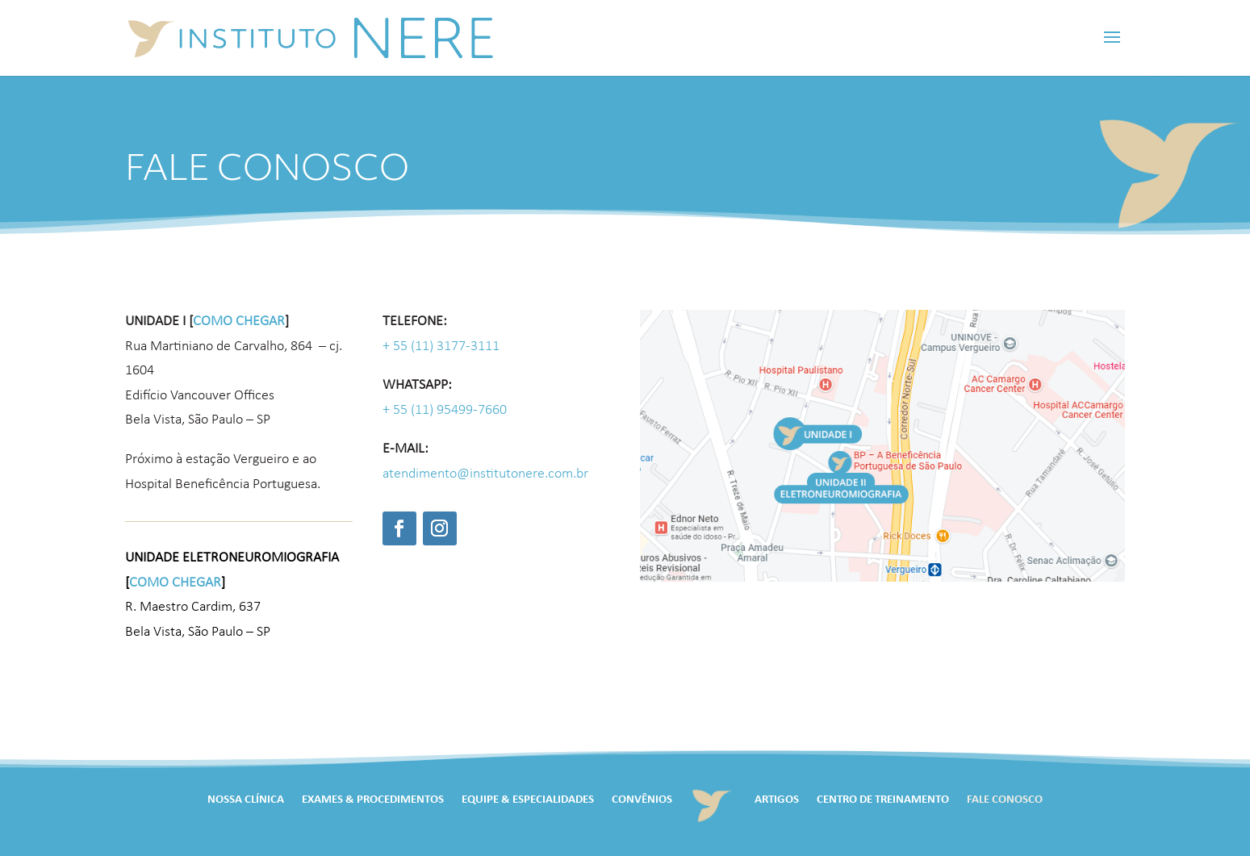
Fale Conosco (1005, 800)
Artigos (777, 800)
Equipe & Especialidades (528, 800)
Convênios (642, 800)
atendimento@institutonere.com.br (485, 474)
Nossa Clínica (245, 800)
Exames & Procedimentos (373, 800)
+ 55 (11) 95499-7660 (445, 410)
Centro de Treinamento (883, 800)
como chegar (239, 321)
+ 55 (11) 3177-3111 (441, 346)
